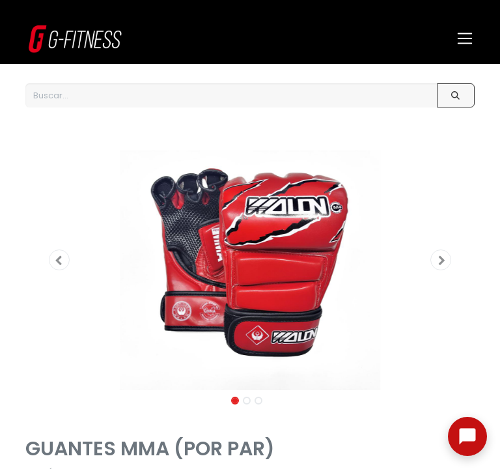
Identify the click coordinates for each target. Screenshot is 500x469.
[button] (59, 260)
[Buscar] (456, 95)
